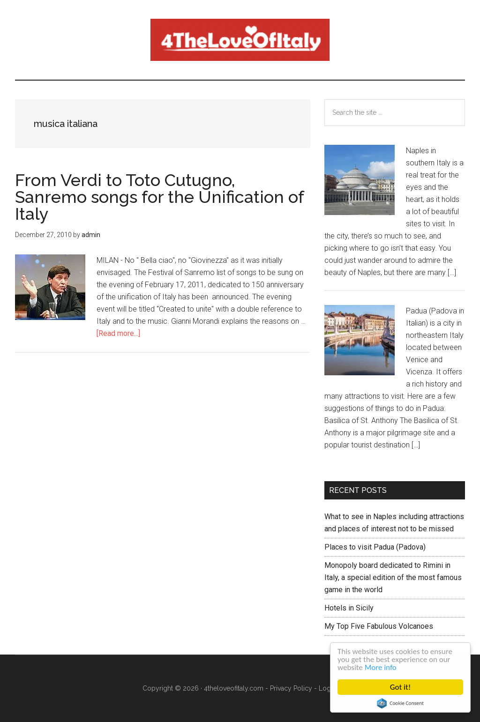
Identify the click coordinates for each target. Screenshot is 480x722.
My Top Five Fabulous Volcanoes (378, 626)
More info (381, 667)
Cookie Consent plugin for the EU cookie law (400, 703)
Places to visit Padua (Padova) (375, 547)
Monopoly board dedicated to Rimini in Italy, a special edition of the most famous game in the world (393, 577)
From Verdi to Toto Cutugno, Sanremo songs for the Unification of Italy (159, 196)
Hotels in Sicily (349, 607)
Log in (328, 688)
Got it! (400, 687)
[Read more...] (118, 333)
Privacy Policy (291, 688)
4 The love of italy (240, 40)
